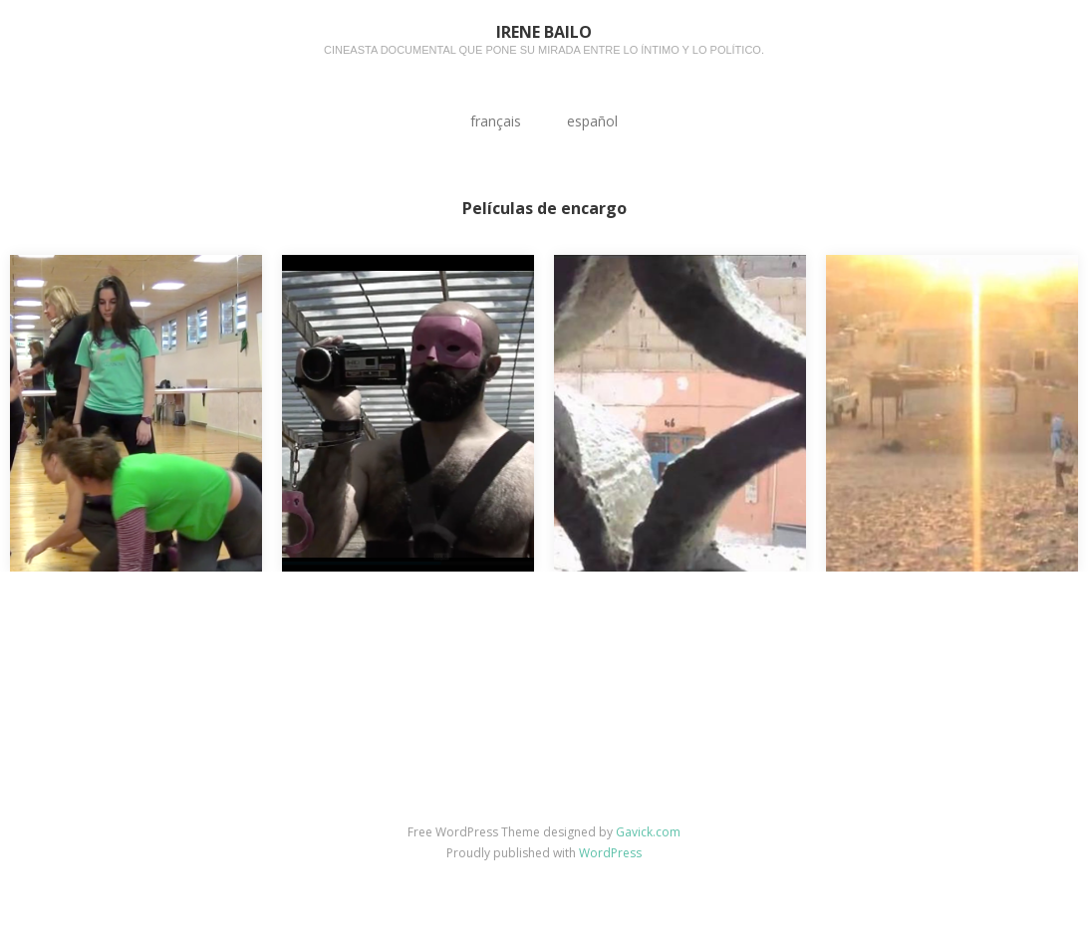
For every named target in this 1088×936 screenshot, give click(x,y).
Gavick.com (648, 831)
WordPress (610, 852)
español (592, 121)
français (495, 121)
